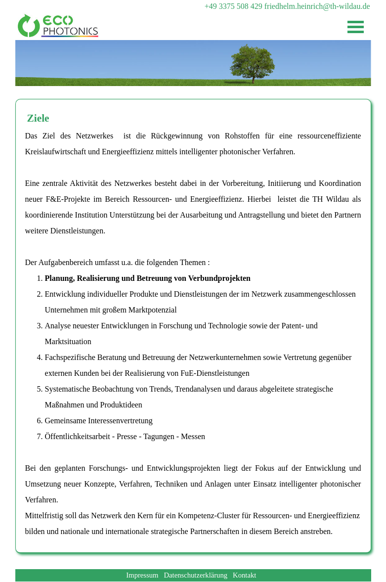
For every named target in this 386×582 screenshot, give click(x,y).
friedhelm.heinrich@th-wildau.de (317, 6)
